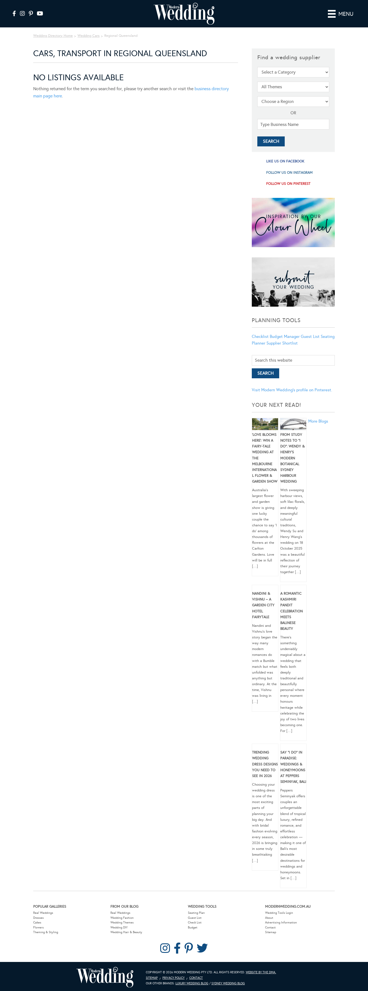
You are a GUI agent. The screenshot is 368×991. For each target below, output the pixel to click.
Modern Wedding (104, 977)
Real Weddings (43, 913)
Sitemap (270, 932)
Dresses (38, 918)
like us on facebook (285, 161)
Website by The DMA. (261, 972)
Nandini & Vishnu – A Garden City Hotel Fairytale (263, 605)
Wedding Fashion (122, 918)
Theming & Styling (45, 932)
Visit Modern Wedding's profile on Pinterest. (292, 389)
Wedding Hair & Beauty (126, 932)
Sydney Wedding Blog (228, 983)
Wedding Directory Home (53, 35)
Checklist (260, 336)
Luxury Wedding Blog (191, 983)
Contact (270, 927)
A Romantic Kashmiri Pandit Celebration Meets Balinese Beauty (291, 611)
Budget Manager (285, 336)
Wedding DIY (119, 927)
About (269, 918)
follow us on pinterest (288, 184)
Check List (194, 922)
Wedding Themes (122, 922)
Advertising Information (281, 922)
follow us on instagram (289, 172)
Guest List (310, 336)
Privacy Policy (173, 978)
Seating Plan (196, 913)
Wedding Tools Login (279, 913)
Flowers (38, 927)
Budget (192, 927)
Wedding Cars (88, 35)
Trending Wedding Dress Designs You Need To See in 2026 (265, 764)
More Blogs (318, 421)
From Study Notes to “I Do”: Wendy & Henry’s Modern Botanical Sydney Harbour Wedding (292, 458)
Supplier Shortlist (282, 343)
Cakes (37, 922)
